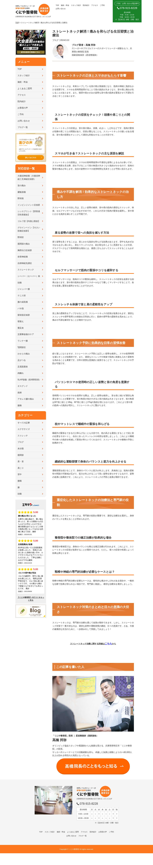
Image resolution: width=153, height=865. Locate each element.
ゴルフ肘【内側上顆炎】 (29, 221)
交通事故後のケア (26, 334)
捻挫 (20, 392)
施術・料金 (65, 5)
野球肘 (21, 237)
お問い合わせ (61, 9)
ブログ (21, 442)
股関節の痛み (24, 244)
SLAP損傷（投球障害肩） (29, 380)
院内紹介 (86, 5)
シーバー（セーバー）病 (29, 276)
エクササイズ (24, 429)
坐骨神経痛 (23, 257)
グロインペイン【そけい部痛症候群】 (29, 229)
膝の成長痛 (23, 302)
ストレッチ (23, 436)
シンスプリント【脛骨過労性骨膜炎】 (29, 213)
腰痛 (20, 405)
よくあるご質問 (25, 88)
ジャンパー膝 (24, 289)
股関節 (21, 455)
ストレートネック (26, 270)
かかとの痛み (24, 354)
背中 (20, 474)
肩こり (21, 468)
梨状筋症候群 (24, 315)
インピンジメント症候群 (29, 205)
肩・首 (21, 461)
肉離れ (21, 373)
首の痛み (22, 185)
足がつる (22, 360)
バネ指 (21, 308)
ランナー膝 (23, 341)
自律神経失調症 (25, 263)
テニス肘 (22, 295)
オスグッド (23, 386)
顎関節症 (22, 347)
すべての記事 (24, 423)
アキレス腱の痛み (26, 399)
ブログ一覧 (23, 127)
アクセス (94, 5)
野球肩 (21, 198)
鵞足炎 (21, 328)
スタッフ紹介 (76, 5)
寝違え (21, 321)
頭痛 (20, 283)
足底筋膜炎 (23, 367)
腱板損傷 (22, 192)
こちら (108, 643)
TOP (57, 5)
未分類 (21, 448)
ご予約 (102, 5)
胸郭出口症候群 (25, 250)
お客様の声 (23, 108)
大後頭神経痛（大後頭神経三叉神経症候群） (29, 177)
